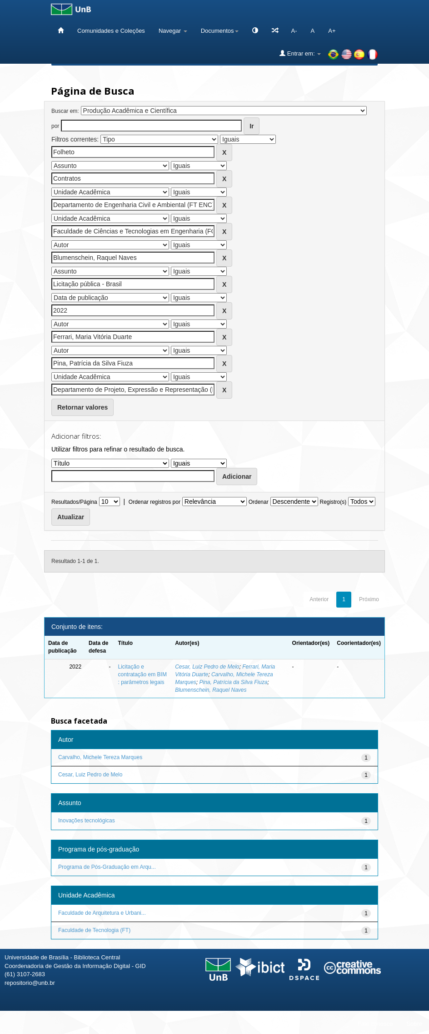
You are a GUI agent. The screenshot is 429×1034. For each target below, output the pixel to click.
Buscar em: (65, 111)
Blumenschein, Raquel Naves (210, 690)
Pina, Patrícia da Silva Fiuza (233, 682)
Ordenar (259, 502)
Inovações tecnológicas (86, 820)
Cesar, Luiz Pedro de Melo (207, 667)
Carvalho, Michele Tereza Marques (100, 757)
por (55, 126)
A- (294, 30)
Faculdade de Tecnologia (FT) (94, 930)
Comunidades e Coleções (111, 30)
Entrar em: (300, 53)
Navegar (173, 30)
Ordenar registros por (154, 502)
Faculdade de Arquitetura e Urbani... (102, 913)
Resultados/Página (74, 502)
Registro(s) (332, 502)
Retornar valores (82, 407)
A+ (331, 30)
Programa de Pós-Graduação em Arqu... (107, 867)
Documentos (220, 30)
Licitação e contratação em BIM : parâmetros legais (142, 674)
